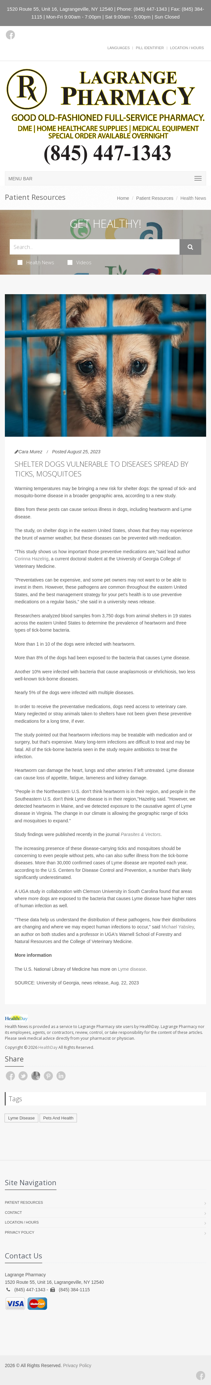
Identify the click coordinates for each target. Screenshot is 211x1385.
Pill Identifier (150, 48)
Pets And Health (58, 1118)
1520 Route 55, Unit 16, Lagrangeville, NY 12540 (60, 9)
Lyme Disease (21, 1118)
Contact (13, 1212)
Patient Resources (154, 198)
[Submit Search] (190, 247)
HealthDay (47, 1047)
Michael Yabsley (177, 926)
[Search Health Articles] (95, 246)
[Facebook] (10, 34)
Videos (80, 262)
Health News (36, 262)
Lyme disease (132, 969)
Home (123, 198)
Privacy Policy (19, 1232)
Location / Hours (187, 48)
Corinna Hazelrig (31, 558)
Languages (118, 48)
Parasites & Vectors (140, 834)
